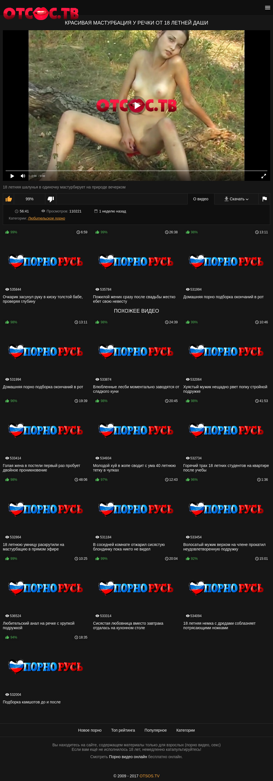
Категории (185, 730)
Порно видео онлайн (128, 756)
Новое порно (89, 730)
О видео (200, 199)
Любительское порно (46, 218)
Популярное (156, 730)
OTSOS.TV (150, 776)
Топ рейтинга (123, 730)
